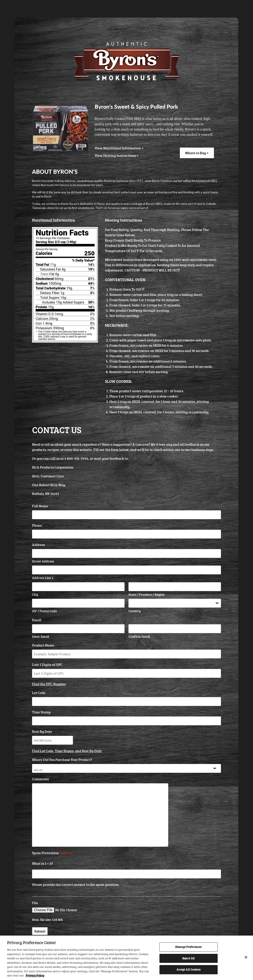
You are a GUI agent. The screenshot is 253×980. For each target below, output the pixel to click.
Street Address (43, 561)
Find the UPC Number (49, 683)
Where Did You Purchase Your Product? (62, 759)
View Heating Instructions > (117, 155)
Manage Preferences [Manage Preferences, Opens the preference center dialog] (188, 947)
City (35, 594)
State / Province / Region (146, 594)
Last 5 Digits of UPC (47, 664)
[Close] (246, 957)
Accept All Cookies (189, 970)
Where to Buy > (197, 152)
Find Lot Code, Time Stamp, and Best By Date (67, 750)
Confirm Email (139, 636)
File (35, 902)
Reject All (188, 958)
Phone (37, 525)
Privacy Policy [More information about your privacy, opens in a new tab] (35, 975)
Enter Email (40, 636)
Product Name (43, 645)
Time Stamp (41, 712)
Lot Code (38, 692)
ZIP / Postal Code (44, 611)
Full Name (40, 506)
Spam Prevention (52, 852)
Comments (40, 779)
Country (134, 611)
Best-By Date (42, 731)
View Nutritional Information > (119, 148)
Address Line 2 (43, 577)
